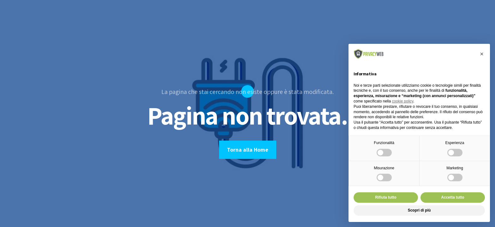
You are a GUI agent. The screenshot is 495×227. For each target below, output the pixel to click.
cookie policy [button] (402, 101)
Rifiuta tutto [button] (385, 197)
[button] (482, 54)
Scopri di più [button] (419, 210)
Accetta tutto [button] (452, 197)
